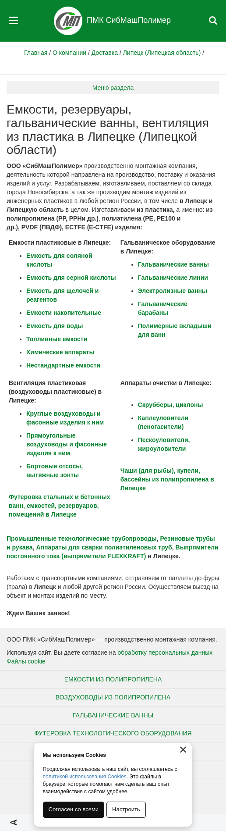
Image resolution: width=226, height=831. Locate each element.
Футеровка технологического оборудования (112, 733)
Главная (35, 52)
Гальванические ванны (113, 715)
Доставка (105, 52)
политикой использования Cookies (85, 777)
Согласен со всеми (74, 809)
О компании (69, 52)
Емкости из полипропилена (113, 679)
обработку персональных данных (165, 652)
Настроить (127, 809)
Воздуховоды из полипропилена (113, 697)
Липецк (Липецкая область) (162, 52)
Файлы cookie (26, 661)
